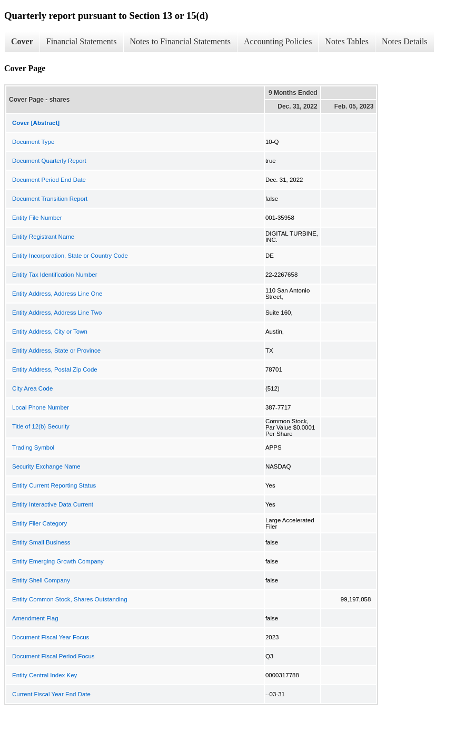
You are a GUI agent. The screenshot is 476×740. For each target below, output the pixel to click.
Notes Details (405, 41)
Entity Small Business (41, 542)
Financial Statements (81, 41)
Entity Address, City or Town (49, 331)
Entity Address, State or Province (56, 350)
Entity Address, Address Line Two (57, 312)
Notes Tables (347, 41)
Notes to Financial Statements (180, 41)
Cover (22, 41)
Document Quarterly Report (49, 161)
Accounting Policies (278, 41)
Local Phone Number (40, 407)
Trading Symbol (33, 447)
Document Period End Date (49, 180)
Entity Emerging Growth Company (58, 561)
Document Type (33, 142)
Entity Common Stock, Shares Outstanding (69, 599)
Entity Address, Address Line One (57, 293)
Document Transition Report (49, 199)
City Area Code (32, 388)
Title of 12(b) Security (41, 426)
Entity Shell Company (41, 580)
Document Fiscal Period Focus (53, 656)
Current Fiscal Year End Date (51, 694)
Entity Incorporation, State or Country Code (70, 255)
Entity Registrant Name (43, 236)
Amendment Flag (35, 618)
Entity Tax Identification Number (54, 274)
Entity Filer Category (39, 523)
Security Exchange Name (46, 466)
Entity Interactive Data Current (52, 504)
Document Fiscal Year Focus (50, 637)
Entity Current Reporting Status (54, 485)
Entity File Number (37, 218)
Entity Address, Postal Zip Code (54, 369)
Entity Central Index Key (44, 675)
